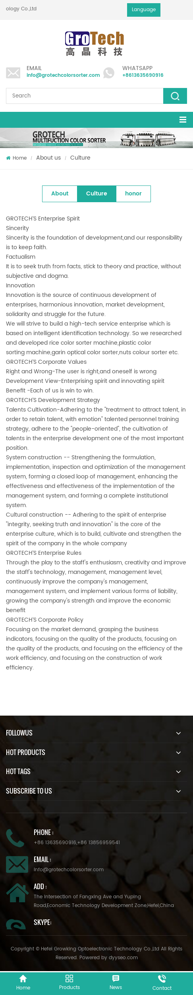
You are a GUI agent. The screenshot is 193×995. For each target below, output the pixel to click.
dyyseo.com (123, 958)
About (59, 193)
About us (48, 157)
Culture (80, 157)
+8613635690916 (143, 75)
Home (16, 158)
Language (144, 10)
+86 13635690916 (55, 843)
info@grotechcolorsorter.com (63, 75)
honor (133, 193)
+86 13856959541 (98, 843)
